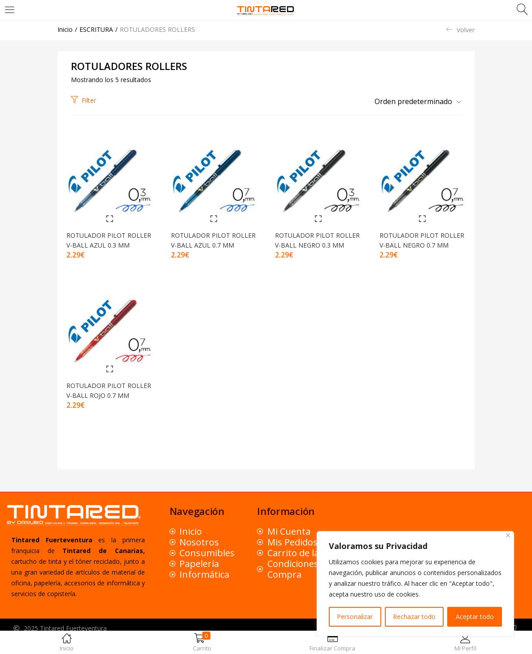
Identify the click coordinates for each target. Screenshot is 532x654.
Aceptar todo (475, 616)
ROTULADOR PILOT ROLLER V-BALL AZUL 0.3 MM (106, 243)
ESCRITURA (96, 29)
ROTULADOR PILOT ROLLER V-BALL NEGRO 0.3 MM (317, 243)
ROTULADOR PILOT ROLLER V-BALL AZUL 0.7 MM (211, 243)
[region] (415, 583)
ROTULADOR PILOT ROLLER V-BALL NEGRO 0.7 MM (422, 243)
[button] (414, 101)
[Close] (508, 535)
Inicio (65, 29)
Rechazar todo (414, 616)
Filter (83, 100)
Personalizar (355, 616)
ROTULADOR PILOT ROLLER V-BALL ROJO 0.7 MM (106, 401)
